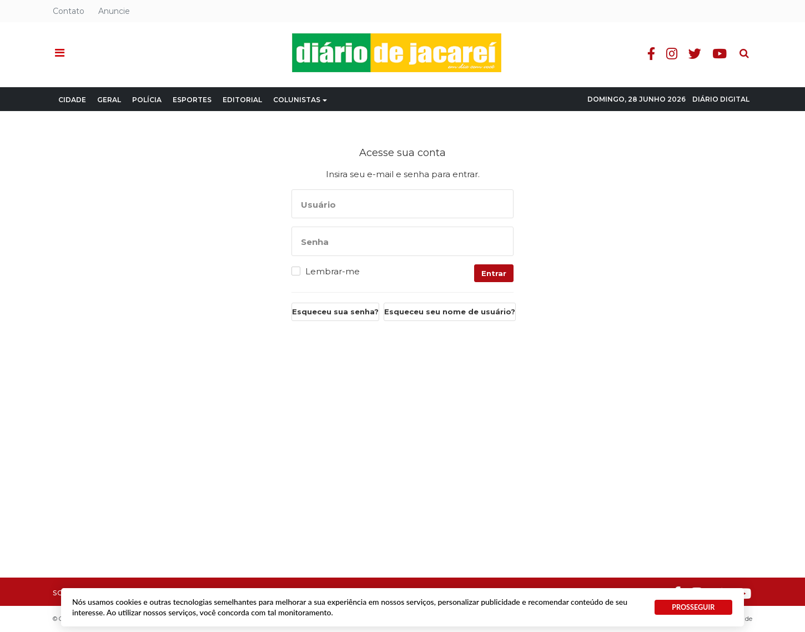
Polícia (147, 100)
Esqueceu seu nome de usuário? (449, 311)
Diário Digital (720, 99)
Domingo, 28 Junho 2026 (636, 99)
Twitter (696, 53)
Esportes (192, 100)
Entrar (493, 273)
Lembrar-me (332, 271)
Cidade (72, 100)
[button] (59, 53)
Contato (68, 11)
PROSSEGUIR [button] (693, 607)
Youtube (721, 53)
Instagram (673, 53)
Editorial (242, 100)
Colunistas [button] (300, 100)
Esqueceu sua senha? (335, 311)
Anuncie (114, 11)
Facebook (652, 53)
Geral (109, 100)
